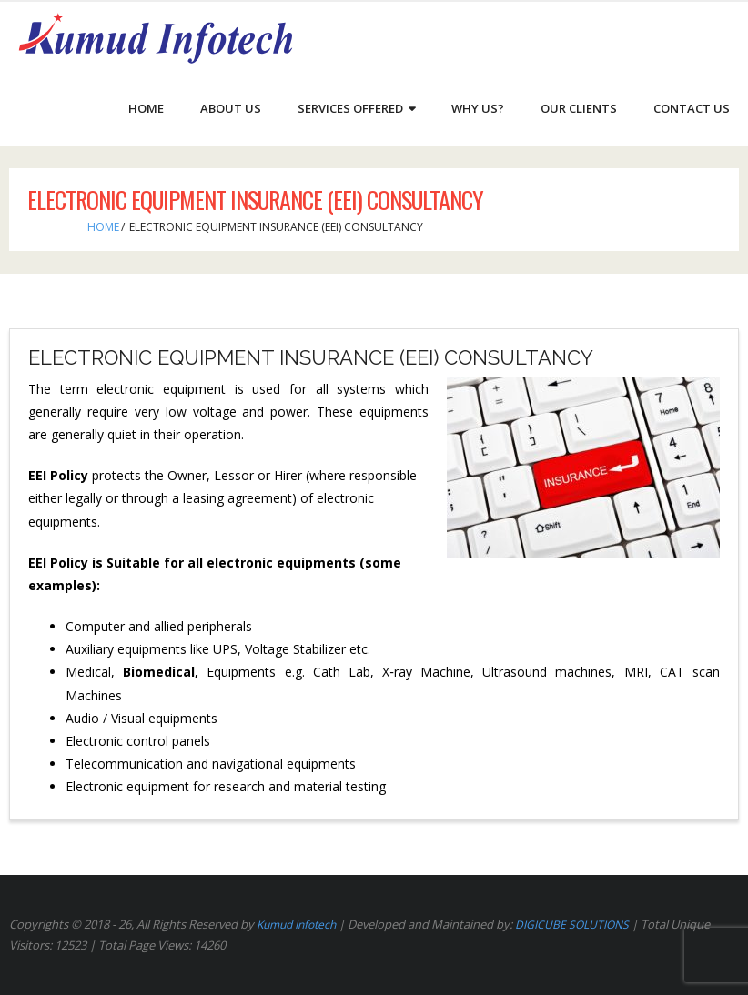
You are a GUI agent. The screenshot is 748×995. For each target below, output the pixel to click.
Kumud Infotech (296, 924)
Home (103, 227)
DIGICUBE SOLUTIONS (572, 924)
